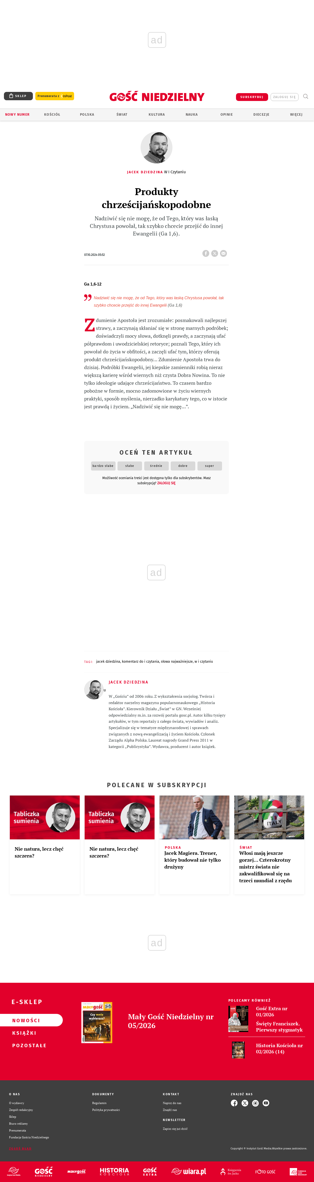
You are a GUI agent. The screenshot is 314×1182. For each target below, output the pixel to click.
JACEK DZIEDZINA (108, 661)
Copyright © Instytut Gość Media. (251, 1148)
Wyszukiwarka (305, 96)
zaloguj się (284, 97)
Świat (122, 114)
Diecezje (261, 114)
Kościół (52, 114)
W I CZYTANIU (204, 661)
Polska (87, 114)
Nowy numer (17, 114)
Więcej (296, 114)
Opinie (227, 114)
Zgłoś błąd (20, 1148)
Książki (23, 1032)
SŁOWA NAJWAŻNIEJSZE (177, 661)
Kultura (157, 114)
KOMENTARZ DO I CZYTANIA (140, 661)
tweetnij (215, 252)
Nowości (23, 1020)
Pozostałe (23, 1045)
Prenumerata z (55, 96)
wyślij (224, 252)
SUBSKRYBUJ (251, 97)
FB (206, 252)
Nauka (192, 114)
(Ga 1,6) (175, 305)
